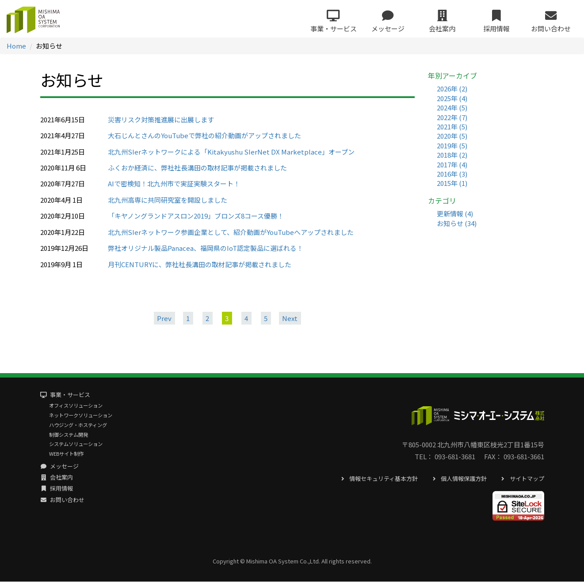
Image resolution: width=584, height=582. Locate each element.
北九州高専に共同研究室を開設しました (167, 200)
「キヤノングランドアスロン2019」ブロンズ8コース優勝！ (196, 216)
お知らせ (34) (457, 223)
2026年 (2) (452, 89)
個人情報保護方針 (459, 479)
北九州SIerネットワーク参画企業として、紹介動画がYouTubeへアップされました (231, 232)
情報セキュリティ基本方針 (378, 479)
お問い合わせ (62, 500)
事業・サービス (65, 395)
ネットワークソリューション (80, 415)
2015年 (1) (452, 184)
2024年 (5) (452, 108)
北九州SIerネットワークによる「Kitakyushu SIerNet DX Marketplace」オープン (231, 152)
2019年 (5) (452, 146)
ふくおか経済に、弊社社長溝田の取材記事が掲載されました (197, 168)
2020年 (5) (452, 136)
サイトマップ (522, 479)
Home (16, 46)
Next (290, 318)
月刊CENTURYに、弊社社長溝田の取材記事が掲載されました (199, 264)
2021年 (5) (452, 127)
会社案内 (56, 478)
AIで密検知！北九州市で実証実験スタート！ (174, 184)
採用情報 (56, 489)
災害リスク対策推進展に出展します (161, 120)
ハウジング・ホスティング (78, 425)
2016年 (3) (452, 174)
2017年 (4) (452, 165)
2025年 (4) (452, 98)
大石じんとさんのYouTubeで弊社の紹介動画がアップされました (204, 135)
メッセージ (59, 466)
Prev (164, 318)
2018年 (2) (452, 155)
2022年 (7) (452, 117)
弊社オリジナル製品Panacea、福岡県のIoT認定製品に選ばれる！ (205, 248)
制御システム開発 (68, 434)
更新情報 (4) (455, 214)
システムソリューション (76, 444)
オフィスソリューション (76, 406)
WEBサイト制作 (66, 453)
